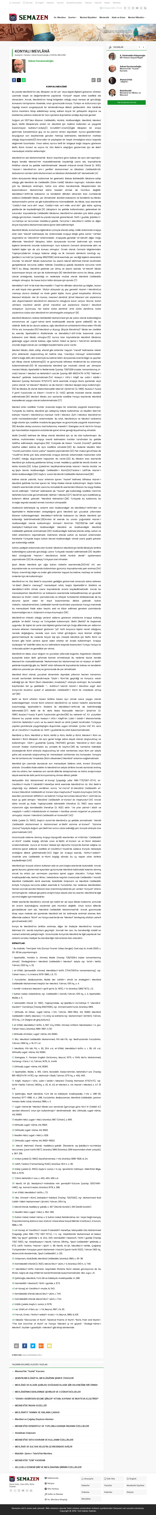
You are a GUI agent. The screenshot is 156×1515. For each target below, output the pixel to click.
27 (13, 1178)
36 (13, 1263)
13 (13, 1066)
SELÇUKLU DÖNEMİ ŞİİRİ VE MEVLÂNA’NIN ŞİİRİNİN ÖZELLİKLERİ (48, 1467)
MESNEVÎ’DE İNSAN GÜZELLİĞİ (31, 1405)
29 (13, 1192)
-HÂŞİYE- (124, 82)
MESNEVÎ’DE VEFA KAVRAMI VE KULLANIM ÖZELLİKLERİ (44, 1439)
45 (13, 1314)
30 (13, 1197)
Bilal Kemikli (125, 90)
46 (13, 1319)
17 (13, 1106)
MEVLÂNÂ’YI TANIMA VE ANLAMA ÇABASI (37, 1412)
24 (13, 1158)
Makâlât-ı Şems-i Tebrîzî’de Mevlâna (33, 1453)
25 (13, 1164)
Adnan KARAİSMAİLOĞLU (32, 1355)
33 (13, 1217)
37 (13, 1269)
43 (13, 1304)
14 (13, 1071)
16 (13, 1093)
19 (13, 1124)
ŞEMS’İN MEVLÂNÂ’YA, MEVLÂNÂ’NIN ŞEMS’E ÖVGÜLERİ (44, 1378)
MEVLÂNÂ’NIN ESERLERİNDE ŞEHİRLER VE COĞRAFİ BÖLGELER (48, 1391)
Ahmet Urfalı (126, 79)
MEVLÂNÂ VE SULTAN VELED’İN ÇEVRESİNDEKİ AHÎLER (43, 1446)
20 (13, 1130)
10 (13, 1039)
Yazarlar (27, 55)
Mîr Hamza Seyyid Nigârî (131, 57)
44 (13, 1309)
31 (13, 1206)
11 (12, 1048)
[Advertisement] (126, 125)
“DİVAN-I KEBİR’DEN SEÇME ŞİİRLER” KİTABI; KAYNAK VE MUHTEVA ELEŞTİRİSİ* (56, 1398)
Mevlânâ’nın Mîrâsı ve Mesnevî (130, 94)
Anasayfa (18, 55)
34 (13, 1230)
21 (13, 1135)
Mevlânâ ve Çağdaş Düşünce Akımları (34, 1419)
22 (13, 1140)
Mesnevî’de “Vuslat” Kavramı (29, 1371)
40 (13, 1288)
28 (13, 1183)
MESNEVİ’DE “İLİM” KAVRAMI (30, 1460)
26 (13, 1169)
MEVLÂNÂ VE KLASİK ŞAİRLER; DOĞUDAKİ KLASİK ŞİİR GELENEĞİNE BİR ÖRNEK (56, 1385)
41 (13, 1293)
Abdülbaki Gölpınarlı (25, 1433)
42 (13, 1299)
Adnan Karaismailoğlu (40, 55)
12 (13, 1057)
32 (13, 1212)
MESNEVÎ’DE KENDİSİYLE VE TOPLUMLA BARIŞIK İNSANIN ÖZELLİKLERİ (52, 1426)
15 (13, 1080)
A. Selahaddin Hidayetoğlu (132, 55)
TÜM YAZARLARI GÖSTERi (126, 102)
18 (13, 1119)
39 (13, 1283)
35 (13, 1258)
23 (13, 1145)
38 (13, 1278)
